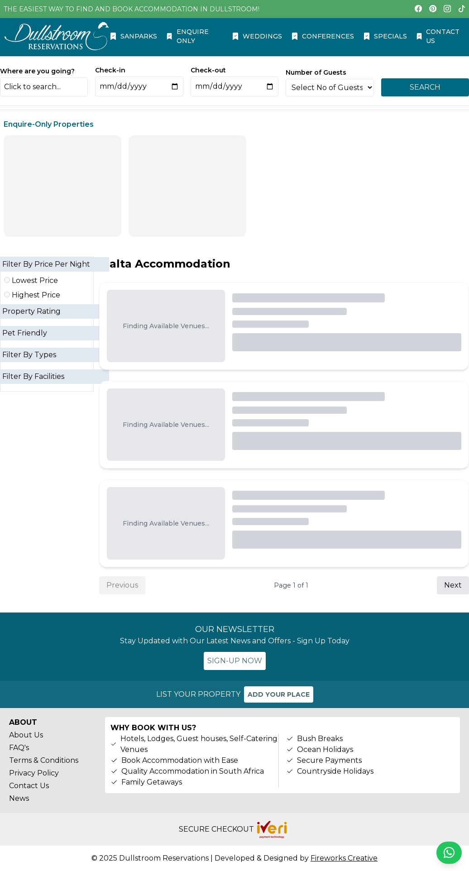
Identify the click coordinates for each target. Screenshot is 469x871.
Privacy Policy (34, 773)
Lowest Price (31, 280)
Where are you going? (37, 71)
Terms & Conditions (43, 760)
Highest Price (32, 295)
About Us (26, 735)
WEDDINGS (257, 36)
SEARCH (425, 87)
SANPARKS (133, 36)
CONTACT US (437, 36)
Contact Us (29, 785)
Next (453, 585)
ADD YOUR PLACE (279, 694)
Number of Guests (316, 72)
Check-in (110, 70)
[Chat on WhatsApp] (449, 853)
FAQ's (19, 747)
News (19, 798)
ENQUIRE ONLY (187, 36)
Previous (122, 585)
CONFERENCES (322, 36)
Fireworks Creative (344, 858)
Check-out (208, 70)
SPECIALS (385, 36)
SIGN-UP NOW (234, 660)
